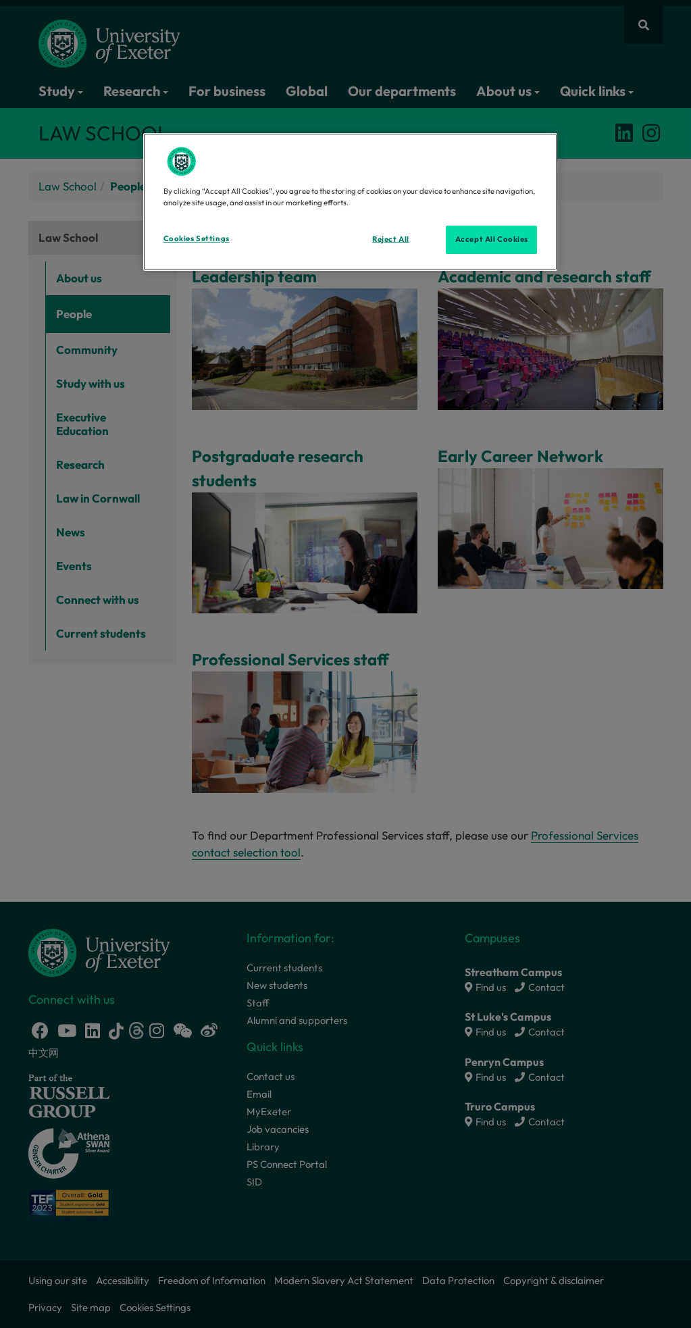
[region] (350, 202)
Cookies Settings (196, 238)
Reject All (390, 239)
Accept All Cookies (491, 239)
